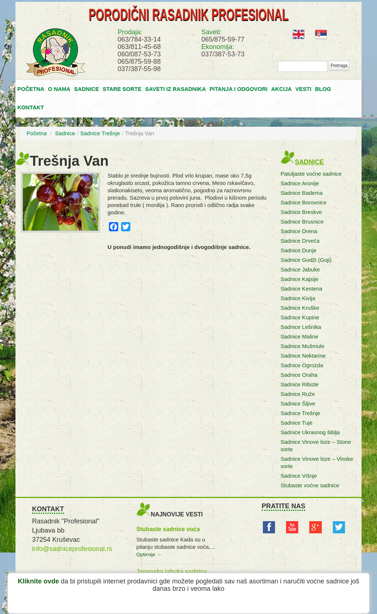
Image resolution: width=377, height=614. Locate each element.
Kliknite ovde (38, 581)
